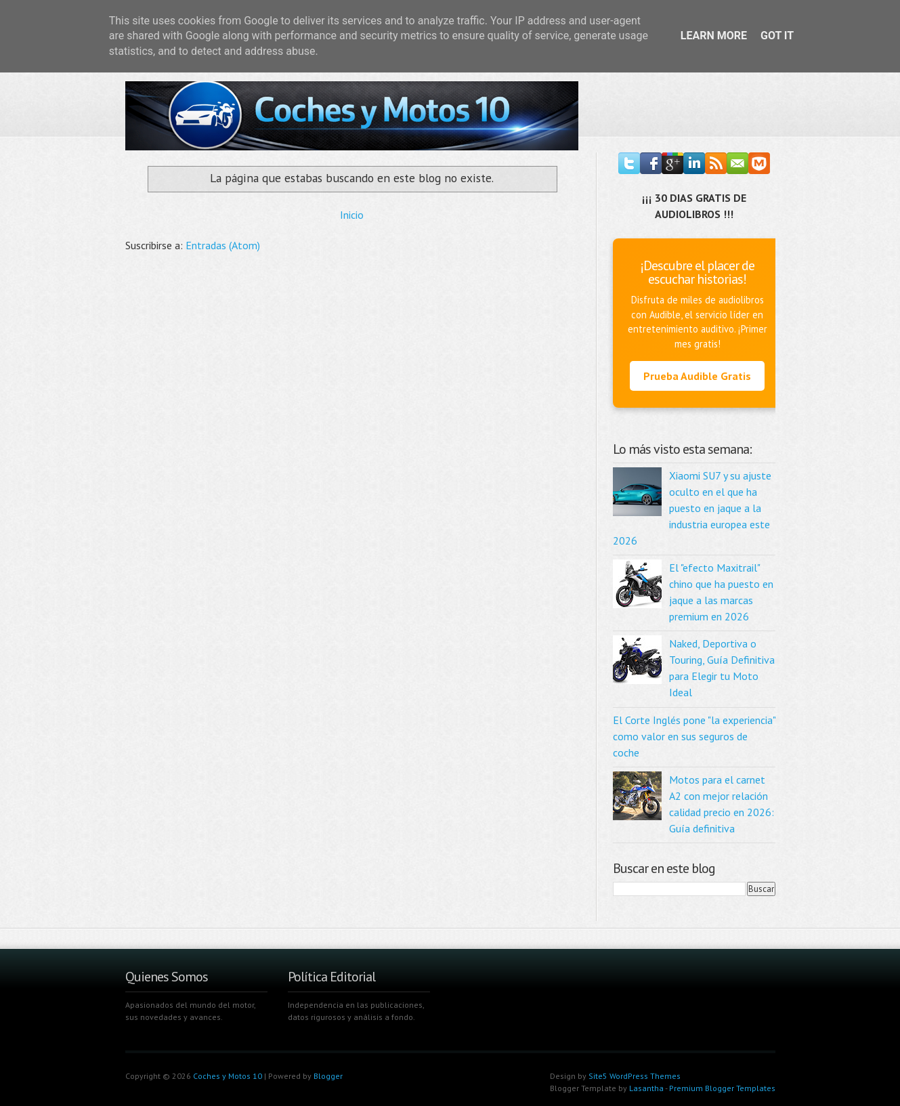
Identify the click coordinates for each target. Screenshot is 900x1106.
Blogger (328, 1076)
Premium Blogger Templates (722, 1088)
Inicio (352, 214)
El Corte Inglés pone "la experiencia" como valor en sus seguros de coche (694, 736)
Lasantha (646, 1088)
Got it (777, 35)
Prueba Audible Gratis (697, 376)
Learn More (714, 35)
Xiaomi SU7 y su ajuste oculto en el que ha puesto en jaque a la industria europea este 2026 (692, 508)
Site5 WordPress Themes (634, 1076)
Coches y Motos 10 (227, 1076)
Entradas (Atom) (223, 245)
